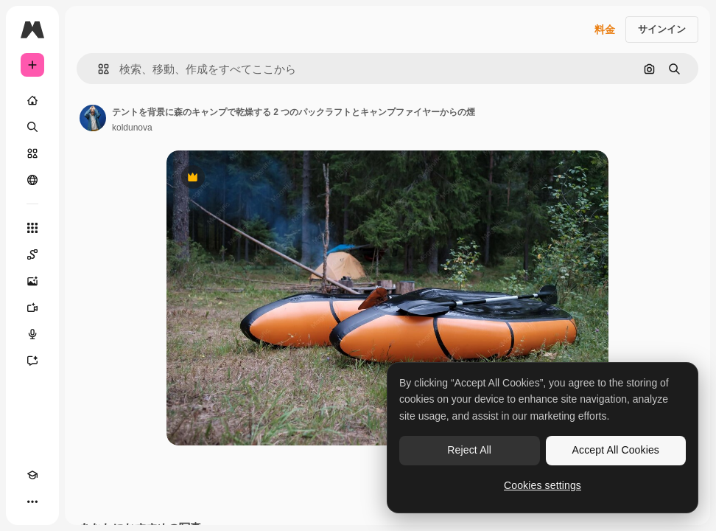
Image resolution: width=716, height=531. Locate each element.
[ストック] (32, 153)
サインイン (662, 29)
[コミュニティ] (32, 180)
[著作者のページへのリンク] (93, 118)
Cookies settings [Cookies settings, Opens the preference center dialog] (542, 485)
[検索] (32, 127)
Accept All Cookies (615, 450)
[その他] (32, 501)
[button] (97, 68)
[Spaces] (32, 254)
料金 (604, 29)
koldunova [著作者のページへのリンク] (132, 127)
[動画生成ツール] (32, 307)
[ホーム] (32, 100)
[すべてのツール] (32, 228)
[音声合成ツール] (32, 334)
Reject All (469, 450)
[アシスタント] (32, 360)
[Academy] (32, 475)
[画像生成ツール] (32, 281)
